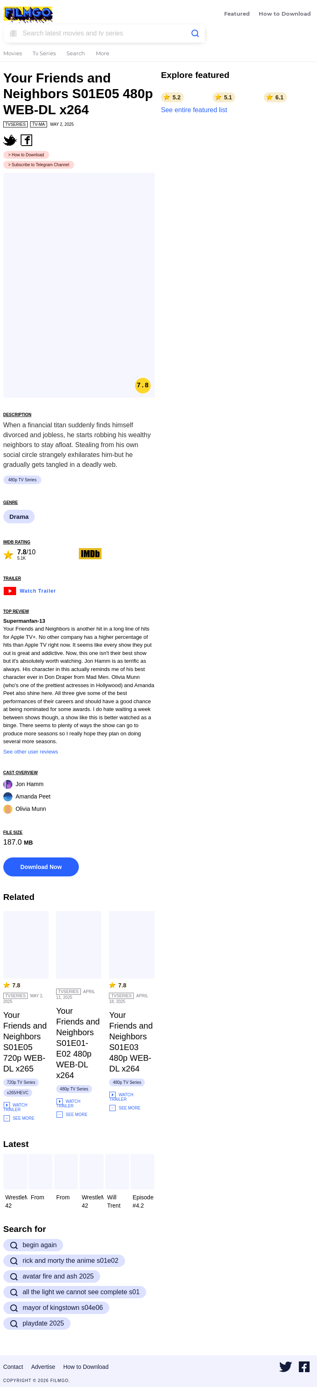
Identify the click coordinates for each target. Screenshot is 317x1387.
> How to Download (26, 155)
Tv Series (44, 54)
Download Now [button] (41, 867)
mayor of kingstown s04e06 (56, 1308)
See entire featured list (194, 109)
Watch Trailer (29, 590)
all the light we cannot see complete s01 (75, 1292)
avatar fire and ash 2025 (52, 1276)
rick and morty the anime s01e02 (64, 1261)
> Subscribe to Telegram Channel (38, 164)
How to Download (285, 14)
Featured (237, 14)
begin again (33, 1245)
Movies (12, 54)
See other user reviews (30, 752)
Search (75, 54)
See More (19, 1118)
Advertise (43, 1366)
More (102, 54)
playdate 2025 (37, 1323)
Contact (13, 1366)
